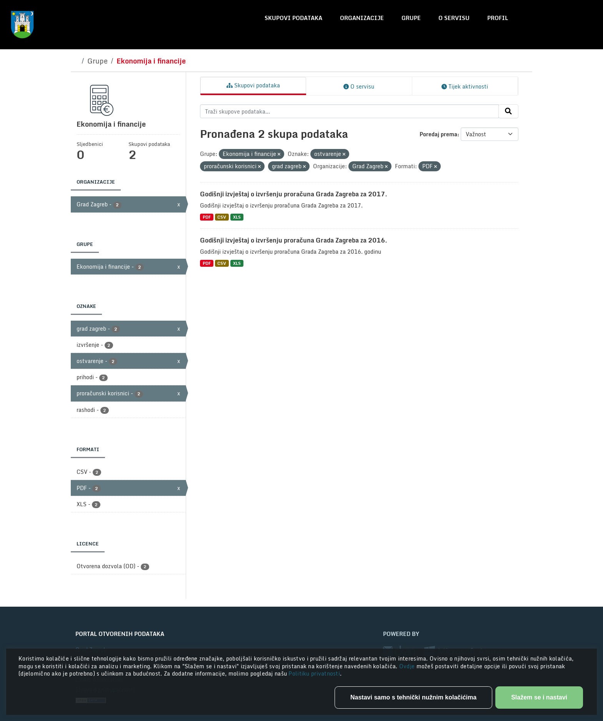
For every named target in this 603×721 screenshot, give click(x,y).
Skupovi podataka (293, 17)
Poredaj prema (438, 134)
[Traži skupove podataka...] (349, 111)
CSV (221, 217)
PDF (207, 217)
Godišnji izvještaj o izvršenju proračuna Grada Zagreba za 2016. (293, 240)
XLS (237, 217)
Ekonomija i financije (151, 60)
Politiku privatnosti (314, 673)
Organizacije (362, 17)
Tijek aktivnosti (464, 86)
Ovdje (407, 666)
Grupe (411, 17)
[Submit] (508, 111)
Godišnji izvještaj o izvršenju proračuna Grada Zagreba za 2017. (293, 194)
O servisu (454, 17)
